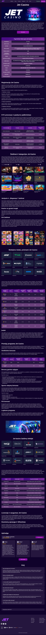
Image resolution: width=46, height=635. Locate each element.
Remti (30, 1)
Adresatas (32, 622)
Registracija (43, 1)
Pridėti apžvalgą (39, 537)
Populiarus (6, 164)
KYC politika (32, 621)
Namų (15, 1)
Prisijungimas (38, 1)
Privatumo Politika (41, 621)
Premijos (19, 1)
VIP (27, 1)
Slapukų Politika (41, 622)
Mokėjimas (23, 1)
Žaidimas (12, 1)
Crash (28, 164)
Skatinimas (32, 618)
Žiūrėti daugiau (23, 559)
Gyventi (17, 164)
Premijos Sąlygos (41, 618)
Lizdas (39, 164)
